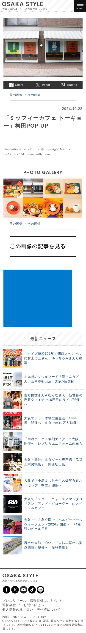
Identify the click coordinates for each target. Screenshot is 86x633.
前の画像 (16, 95)
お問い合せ (32, 605)
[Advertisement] (37, 298)
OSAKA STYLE (22, 4)
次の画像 (34, 95)
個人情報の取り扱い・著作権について (31, 609)
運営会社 (9, 605)
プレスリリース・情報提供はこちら (29, 600)
